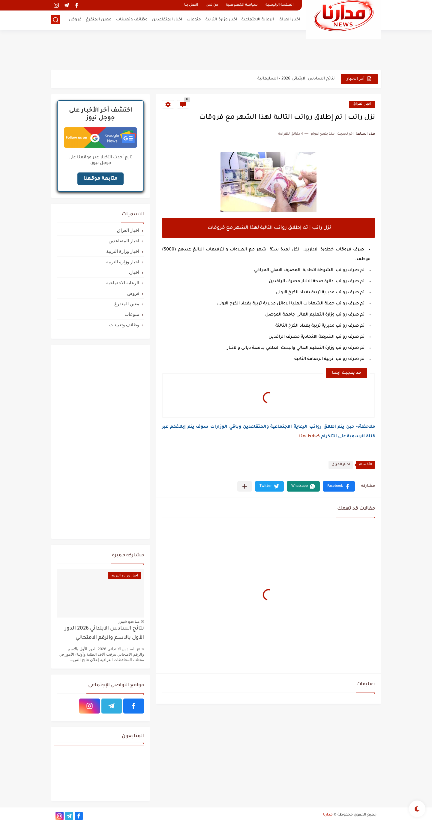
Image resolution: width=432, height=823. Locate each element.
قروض (75, 19)
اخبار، (134, 272)
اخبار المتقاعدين (167, 19)
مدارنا (328, 815)
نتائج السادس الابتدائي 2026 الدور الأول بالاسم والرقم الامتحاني (104, 633)
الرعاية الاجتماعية (258, 19)
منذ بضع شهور (129, 621)
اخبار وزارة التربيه (122, 261)
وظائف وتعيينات (132, 19)
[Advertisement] (216, 49)
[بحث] (55, 20)
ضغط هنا (309, 436)
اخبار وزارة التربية (221, 19)
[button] (339, 486)
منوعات (194, 19)
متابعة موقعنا (100, 178)
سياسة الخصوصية (242, 5)
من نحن (212, 5)
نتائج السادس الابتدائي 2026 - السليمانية (296, 78)
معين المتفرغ (99, 19)
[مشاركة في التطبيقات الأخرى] (244, 486)
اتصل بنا (191, 5)
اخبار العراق (289, 19)
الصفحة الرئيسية (279, 5)
